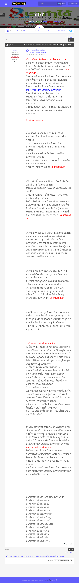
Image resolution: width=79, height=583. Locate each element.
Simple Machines (39, 580)
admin (15, 50)
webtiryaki (54, 580)
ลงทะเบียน (58, 22)
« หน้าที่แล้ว (67, 37)
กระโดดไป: (51, 560)
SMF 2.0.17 (24, 580)
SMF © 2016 (31, 580)
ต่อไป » (72, 37)
